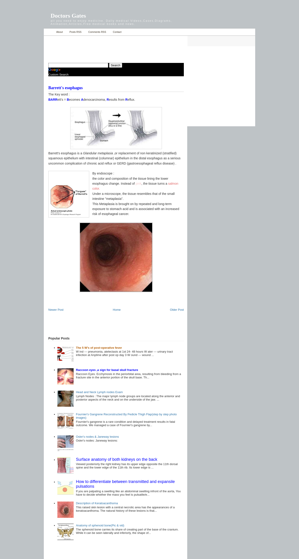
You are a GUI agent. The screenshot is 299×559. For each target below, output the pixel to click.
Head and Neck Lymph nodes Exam (99, 392)
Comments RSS (97, 32)
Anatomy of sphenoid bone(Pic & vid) (100, 525)
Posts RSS (76, 32)
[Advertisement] (101, 46)
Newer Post (55, 309)
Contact (117, 32)
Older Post (177, 309)
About (59, 32)
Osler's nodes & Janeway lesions (97, 436)
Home (49, 32)
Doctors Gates (68, 15)
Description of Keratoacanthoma (97, 503)
